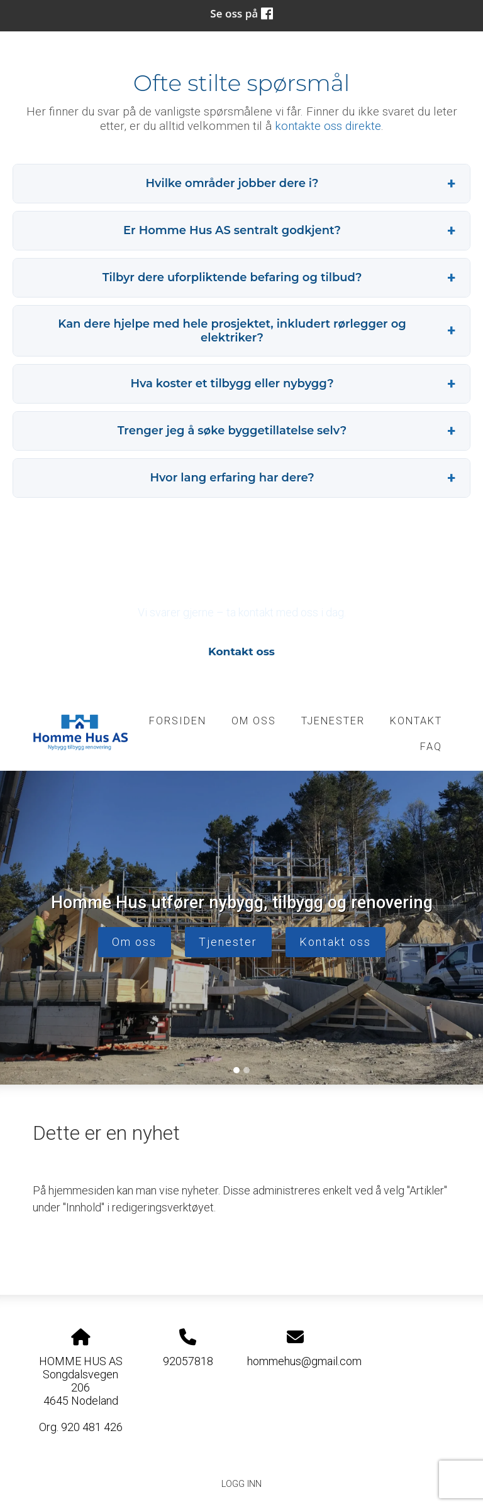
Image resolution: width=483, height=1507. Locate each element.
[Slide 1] (236, 1070)
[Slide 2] (246, 1070)
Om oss (134, 941)
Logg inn (241, 1484)
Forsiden (177, 721)
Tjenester (228, 941)
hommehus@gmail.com (304, 1361)
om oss (253, 721)
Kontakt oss (241, 651)
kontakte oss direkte (328, 126)
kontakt (416, 721)
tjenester (333, 721)
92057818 (188, 1361)
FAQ (431, 747)
